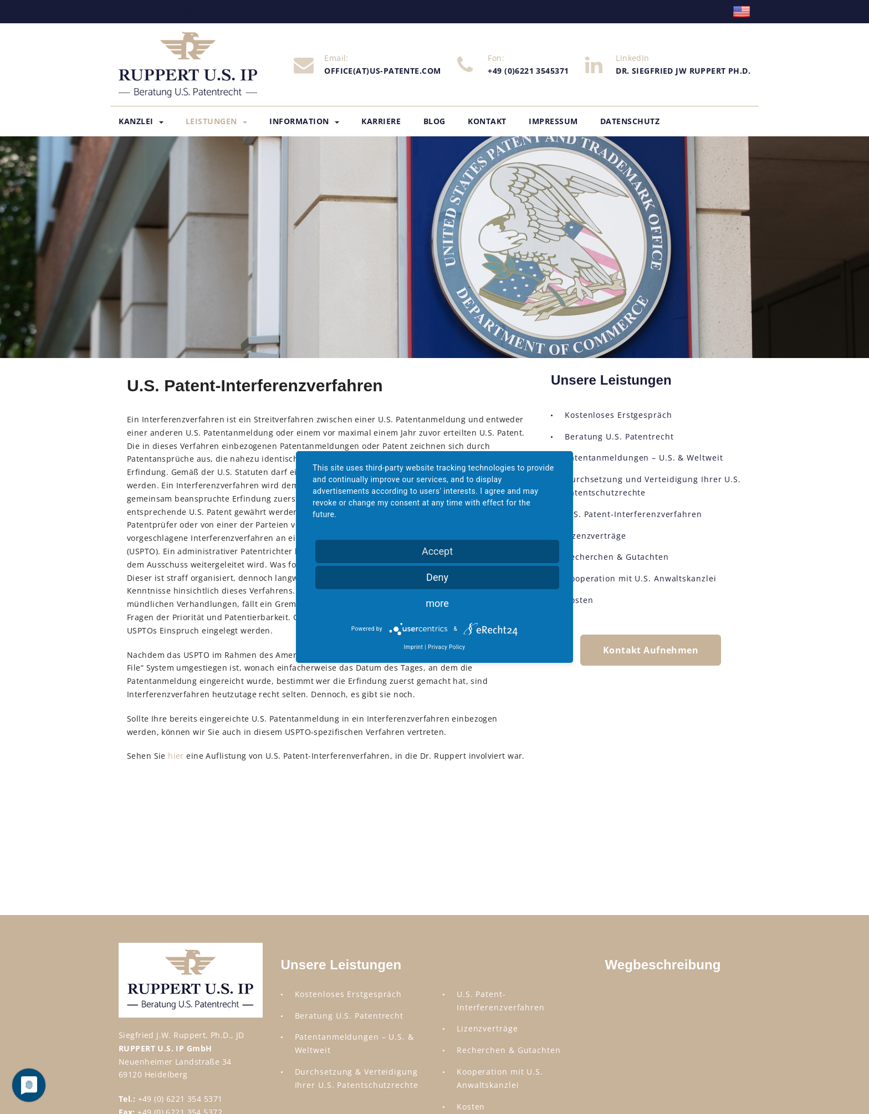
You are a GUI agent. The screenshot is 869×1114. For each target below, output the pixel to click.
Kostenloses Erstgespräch (618, 415)
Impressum (553, 121)
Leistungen (216, 121)
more (437, 603)
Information (304, 121)
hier (176, 755)
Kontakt (487, 121)
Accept (437, 551)
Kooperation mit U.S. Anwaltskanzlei (641, 578)
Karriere (381, 121)
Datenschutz (630, 121)
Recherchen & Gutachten (617, 556)
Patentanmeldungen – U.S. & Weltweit (644, 457)
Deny (437, 577)
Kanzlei (141, 121)
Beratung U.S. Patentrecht (619, 436)
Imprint (413, 647)
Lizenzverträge (595, 535)
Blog (434, 121)
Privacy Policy (446, 647)
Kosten (579, 600)
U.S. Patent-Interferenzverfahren (633, 514)
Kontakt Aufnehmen (650, 650)
